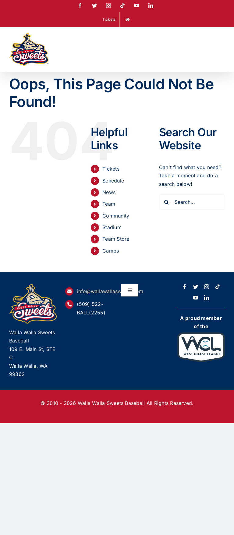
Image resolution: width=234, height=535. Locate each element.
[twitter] (195, 286)
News (108, 192)
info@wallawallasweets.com (110, 291)
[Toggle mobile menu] (221, 37)
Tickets (110, 169)
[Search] (166, 202)
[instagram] (206, 286)
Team (108, 204)
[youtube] (195, 297)
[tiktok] (217, 286)
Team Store (115, 239)
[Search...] (192, 202)
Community (115, 216)
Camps (110, 251)
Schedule (113, 181)
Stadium (112, 227)
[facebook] (184, 286)
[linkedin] (206, 297)
